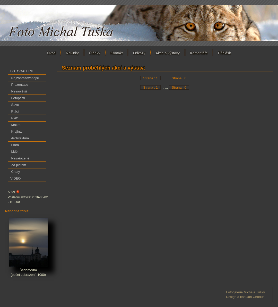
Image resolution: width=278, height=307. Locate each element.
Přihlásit (224, 53)
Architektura (19, 138)
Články (94, 53)
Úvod (51, 53)
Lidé (14, 152)
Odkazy (139, 53)
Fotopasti (17, 98)
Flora (14, 145)
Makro (15, 125)
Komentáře (198, 53)
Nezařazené (19, 158)
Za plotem (18, 165)
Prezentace (19, 85)
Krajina (16, 131)
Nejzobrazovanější (24, 78)
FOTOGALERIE (22, 71)
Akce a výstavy (168, 53)
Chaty (15, 172)
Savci (14, 105)
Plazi (14, 118)
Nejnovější (18, 91)
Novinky (73, 53)
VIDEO (15, 178)
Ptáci (14, 111)
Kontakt (116, 53)
